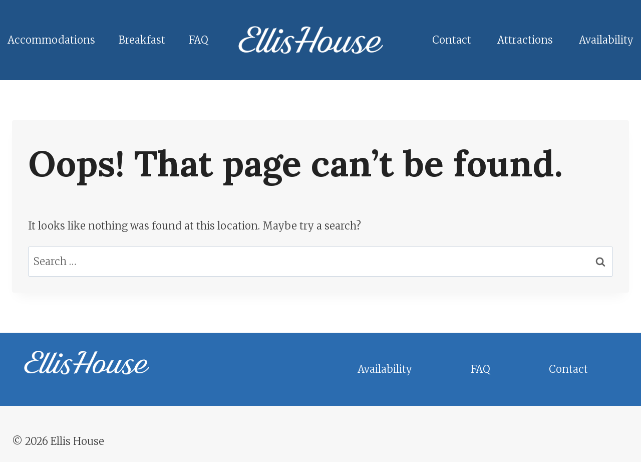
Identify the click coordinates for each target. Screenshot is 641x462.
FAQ (198, 40)
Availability (606, 40)
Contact (451, 40)
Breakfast (142, 40)
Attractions (525, 40)
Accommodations (51, 40)
